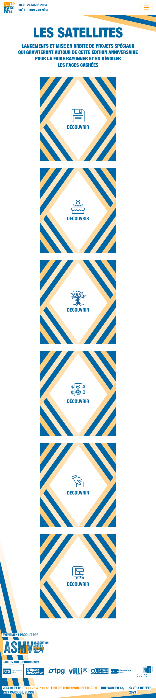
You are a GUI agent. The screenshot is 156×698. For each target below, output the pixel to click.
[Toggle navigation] (146, 7)
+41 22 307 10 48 (37, 688)
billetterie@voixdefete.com (75, 688)
